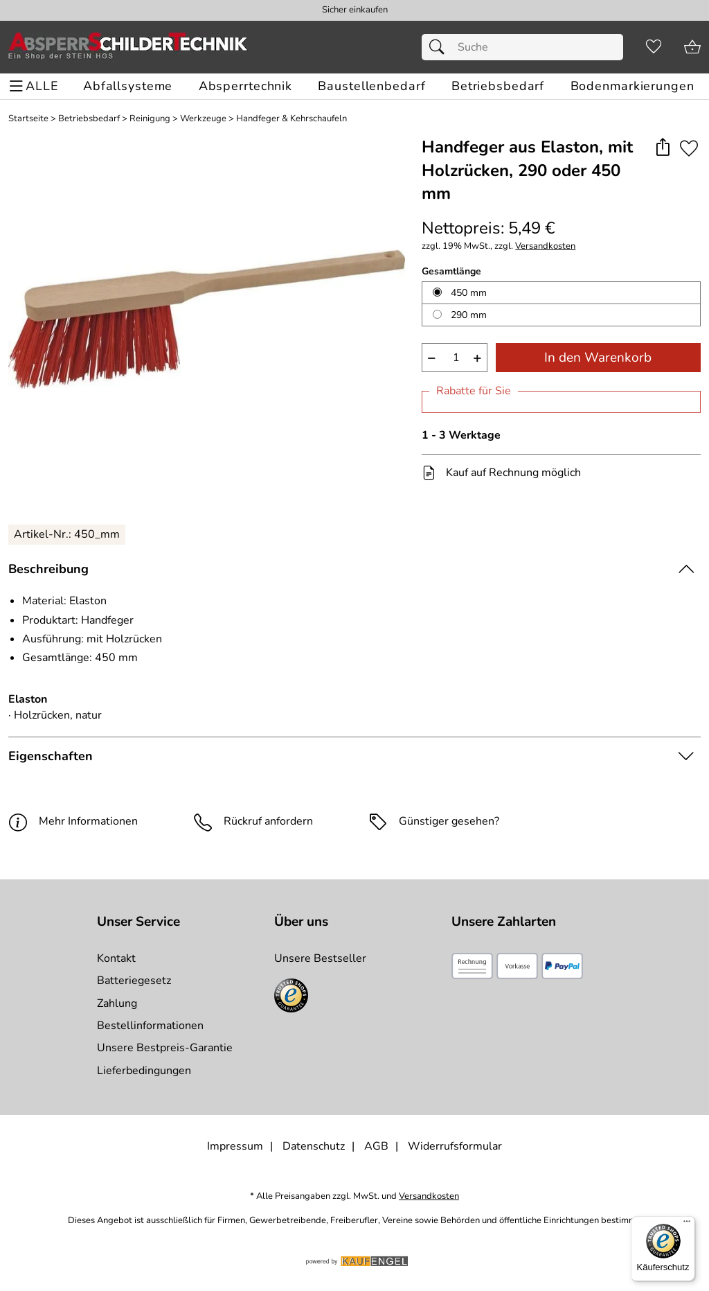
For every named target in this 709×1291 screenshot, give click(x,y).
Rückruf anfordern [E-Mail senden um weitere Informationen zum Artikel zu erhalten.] (268, 821)
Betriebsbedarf (89, 119)
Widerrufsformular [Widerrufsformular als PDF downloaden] (455, 1146)
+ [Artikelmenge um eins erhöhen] (477, 357)
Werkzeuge (203, 119)
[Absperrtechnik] (245, 86)
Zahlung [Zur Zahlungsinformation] (117, 1003)
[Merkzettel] (653, 47)
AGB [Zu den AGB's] (376, 1146)
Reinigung (149, 119)
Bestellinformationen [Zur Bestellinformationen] (150, 1025)
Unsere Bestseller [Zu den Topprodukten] (320, 958)
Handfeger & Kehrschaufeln (291, 119)
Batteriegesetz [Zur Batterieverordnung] (134, 980)
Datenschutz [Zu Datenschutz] (313, 1146)
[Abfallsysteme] (127, 86)
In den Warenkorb (598, 358)
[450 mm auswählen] (437, 292)
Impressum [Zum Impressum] (235, 1146)
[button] (662, 148)
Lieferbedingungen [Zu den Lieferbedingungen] (144, 1070)
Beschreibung (48, 569)
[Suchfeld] (522, 47)
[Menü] (687, 1224)
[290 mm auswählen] (437, 314)
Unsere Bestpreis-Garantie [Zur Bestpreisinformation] (165, 1047)
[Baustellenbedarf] (371, 86)
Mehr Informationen (73, 821)
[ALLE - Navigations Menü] (36, 86)
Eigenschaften (50, 756)
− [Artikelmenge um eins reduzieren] (431, 357)
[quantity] (454, 357)
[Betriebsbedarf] (497, 86)
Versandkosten (545, 246)
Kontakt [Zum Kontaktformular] (116, 958)
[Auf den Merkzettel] (688, 148)
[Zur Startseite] (128, 47)
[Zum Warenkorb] (692, 47)
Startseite (28, 119)
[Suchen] (440, 47)
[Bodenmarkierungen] (632, 86)
